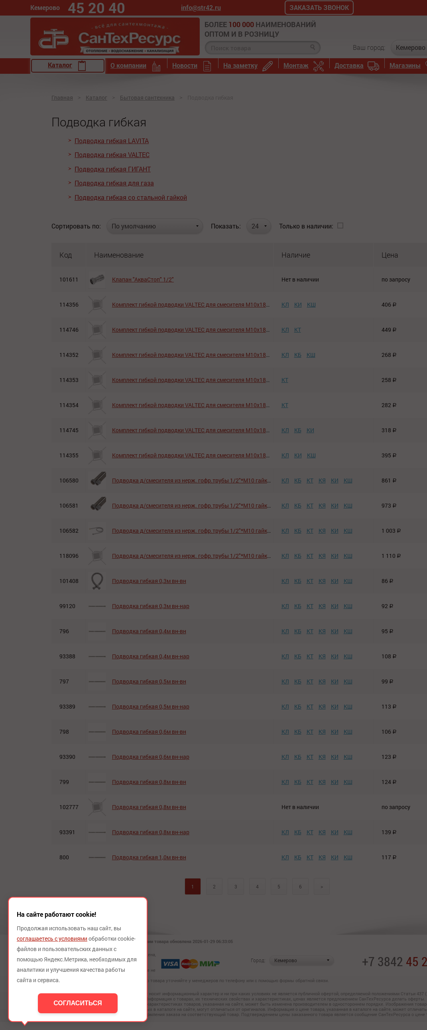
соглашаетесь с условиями (52, 938)
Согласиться (77, 1003)
